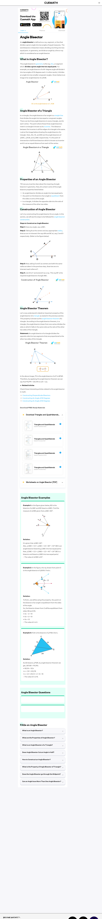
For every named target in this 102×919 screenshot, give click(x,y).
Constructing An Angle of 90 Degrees (36, 398)
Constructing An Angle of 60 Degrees (36, 401)
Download (61, 30)
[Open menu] (99, 3)
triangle (37, 316)
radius (60, 231)
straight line (58, 115)
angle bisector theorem (50, 319)
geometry (39, 64)
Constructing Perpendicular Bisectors (36, 395)
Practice (42, 30)
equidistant (55, 196)
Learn (23, 30)
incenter (47, 127)
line (52, 64)
